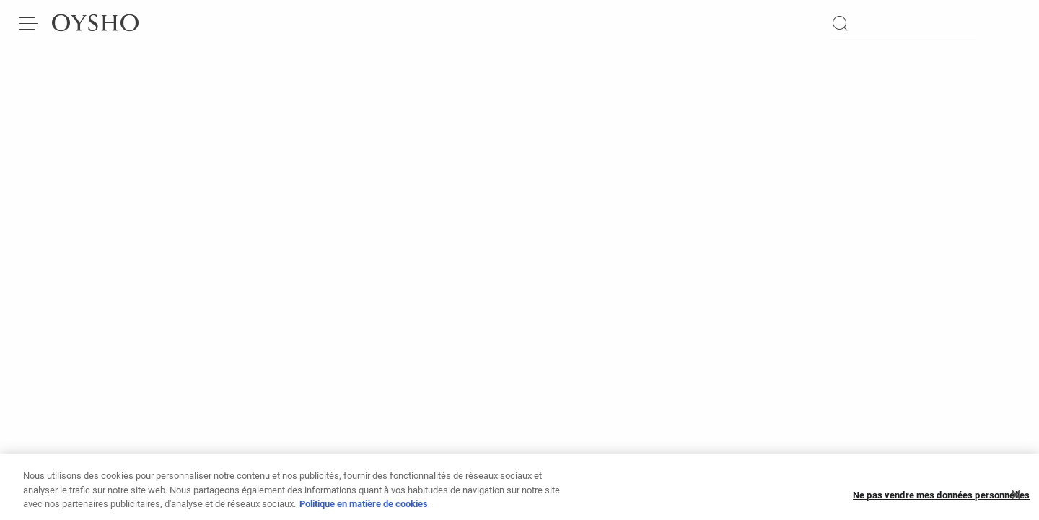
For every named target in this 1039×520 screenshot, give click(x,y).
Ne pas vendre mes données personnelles (941, 499)
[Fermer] (1016, 499)
